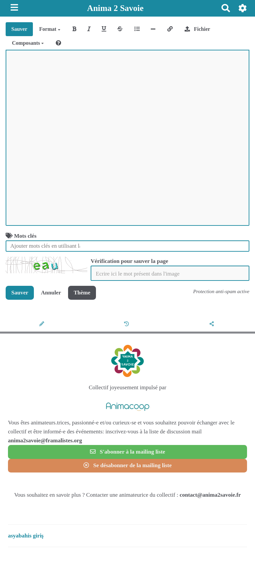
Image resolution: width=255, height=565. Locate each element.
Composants (28, 43)
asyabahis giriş (25, 536)
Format (49, 29)
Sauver (19, 29)
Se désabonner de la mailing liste (127, 465)
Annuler (51, 292)
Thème (82, 292)
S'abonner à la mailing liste (127, 452)
